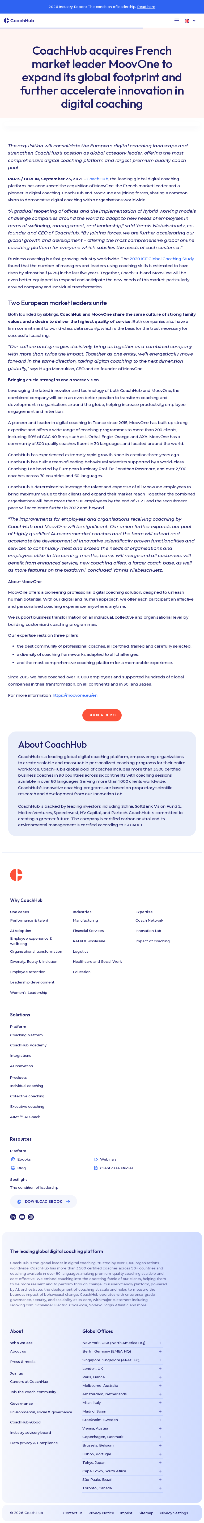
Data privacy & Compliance (34, 1443)
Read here (146, 7)
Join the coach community (33, 1392)
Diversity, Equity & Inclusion (33, 961)
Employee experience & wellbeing (31, 941)
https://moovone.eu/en (75, 695)
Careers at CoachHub (29, 1381)
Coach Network (149, 920)
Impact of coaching (152, 941)
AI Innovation (21, 1066)
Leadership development (32, 982)
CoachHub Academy (28, 1045)
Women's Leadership (28, 992)
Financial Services (88, 931)
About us (18, 1351)
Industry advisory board (30, 1432)
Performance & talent (29, 920)
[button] (177, 21)
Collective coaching (27, 1096)
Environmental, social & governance (41, 1412)
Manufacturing (85, 920)
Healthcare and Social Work (97, 961)
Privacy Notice (101, 1513)
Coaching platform (26, 1035)
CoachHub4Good (25, 1422)
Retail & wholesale (89, 941)
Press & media (23, 1361)
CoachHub (97, 178)
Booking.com (22, 1305)
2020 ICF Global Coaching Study (162, 258)
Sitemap (146, 1513)
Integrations (20, 1055)
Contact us (73, 1513)
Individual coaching (26, 1086)
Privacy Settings (174, 1513)
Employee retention (27, 972)
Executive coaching (27, 1106)
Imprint (126, 1513)
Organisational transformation (36, 951)
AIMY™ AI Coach (25, 1117)
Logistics (80, 951)
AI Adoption (20, 931)
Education (82, 972)
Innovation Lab (148, 931)
